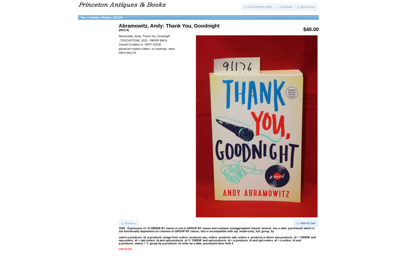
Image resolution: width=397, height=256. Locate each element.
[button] (258, 7)
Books (106, 17)
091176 (118, 17)
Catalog (94, 17)
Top (83, 17)
